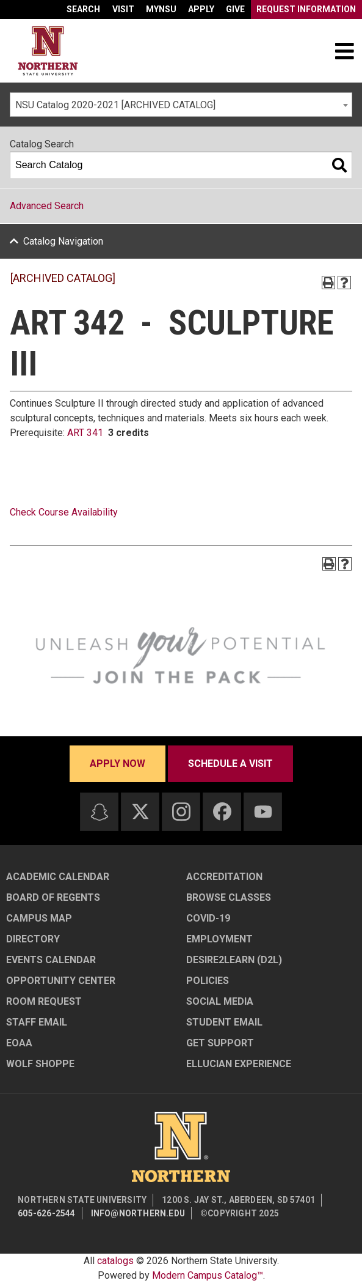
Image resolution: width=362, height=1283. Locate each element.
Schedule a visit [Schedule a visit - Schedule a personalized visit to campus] (230, 763)
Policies (207, 980)
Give (235, 9)
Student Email (224, 1022)
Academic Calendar (57, 876)
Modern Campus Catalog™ (207, 1275)
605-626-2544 (46, 1213)
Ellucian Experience (238, 1064)
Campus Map (39, 918)
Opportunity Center (60, 980)
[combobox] (181, 104)
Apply (201, 9)
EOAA (19, 1043)
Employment (219, 939)
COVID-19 (208, 918)
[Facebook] (222, 811)
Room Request (44, 1001)
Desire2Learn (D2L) (234, 960)
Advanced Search (47, 206)
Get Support (220, 1043)
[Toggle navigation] (344, 51)
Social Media (219, 1001)
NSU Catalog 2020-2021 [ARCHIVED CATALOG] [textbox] (115, 105)
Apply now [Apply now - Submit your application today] (117, 763)
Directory (33, 939)
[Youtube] (263, 812)
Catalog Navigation (63, 241)
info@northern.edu (138, 1213)
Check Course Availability (64, 512)
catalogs (115, 1260)
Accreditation (224, 876)
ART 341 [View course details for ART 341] (85, 432)
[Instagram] (181, 811)
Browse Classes (228, 897)
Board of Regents (53, 897)
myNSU (161, 9)
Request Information (306, 9)
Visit (123, 9)
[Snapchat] (99, 812)
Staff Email (36, 1022)
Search (83, 9)
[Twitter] (140, 811)
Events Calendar (51, 960)
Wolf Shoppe (40, 1064)
